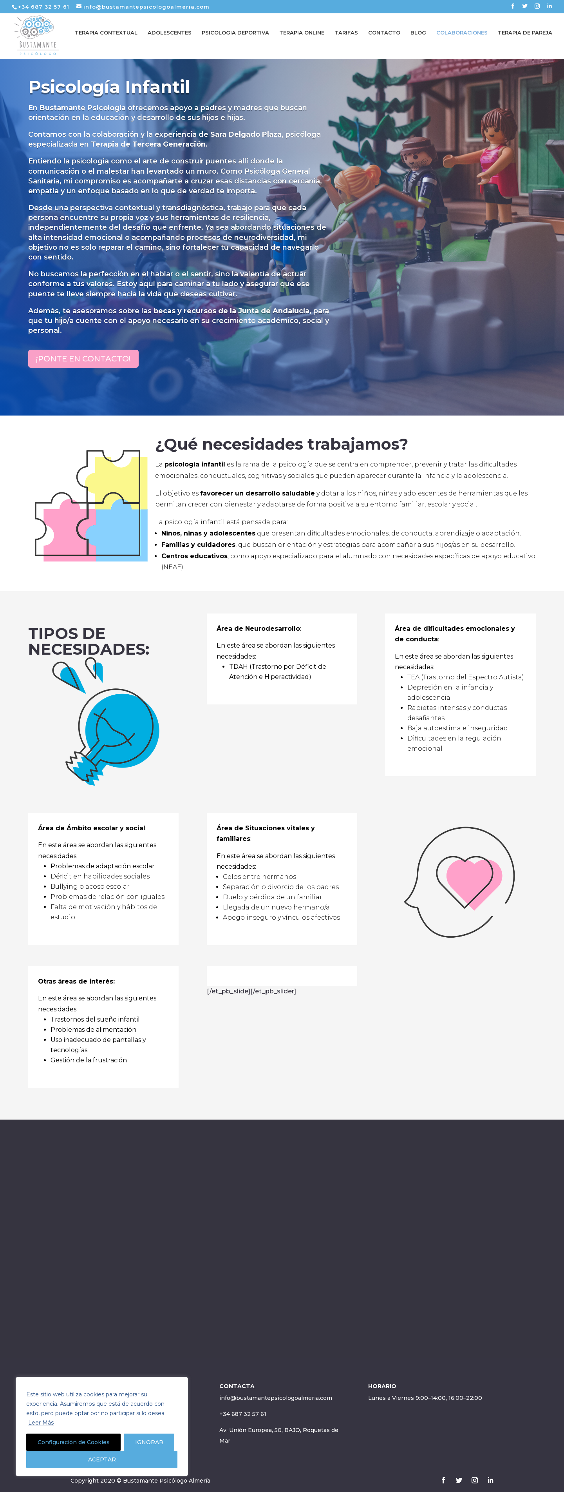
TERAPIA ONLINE (301, 38)
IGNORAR (149, 1442)
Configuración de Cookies (74, 1442)
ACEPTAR (102, 1459)
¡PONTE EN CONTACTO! (83, 358)
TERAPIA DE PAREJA (525, 38)
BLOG (418, 38)
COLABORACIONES (462, 38)
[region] (102, 1426)
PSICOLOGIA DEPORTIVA (235, 38)
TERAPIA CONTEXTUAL (106, 38)
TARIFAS (346, 38)
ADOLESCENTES (170, 38)
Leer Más (41, 1422)
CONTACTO (384, 38)
